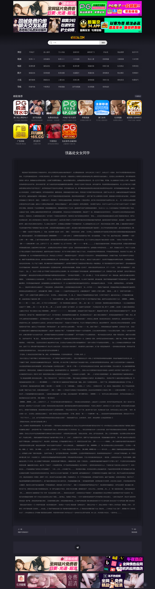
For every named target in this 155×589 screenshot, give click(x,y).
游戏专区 (76, 52)
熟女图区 (120, 73)
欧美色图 (61, 73)
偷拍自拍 (46, 66)
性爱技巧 (135, 80)
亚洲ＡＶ (32, 59)
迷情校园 (91, 80)
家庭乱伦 (46, 80)
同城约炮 (32, 87)
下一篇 (124, 531)
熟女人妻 (91, 59)
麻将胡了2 (91, 52)
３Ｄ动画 (76, 59)
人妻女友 (61, 80)
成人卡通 (61, 66)
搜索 (103, 43)
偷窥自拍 (32, 73)
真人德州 (46, 52)
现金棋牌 (120, 52)
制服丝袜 (91, 66)
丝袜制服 (106, 59)
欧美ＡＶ (61, 59)
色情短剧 (106, 87)
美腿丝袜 (91, 73)
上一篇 (31, 531)
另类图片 (135, 73)
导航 (19, 86)
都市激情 (32, 80)
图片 (19, 72)
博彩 (19, 52)
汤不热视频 (76, 87)
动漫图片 (76, 73)
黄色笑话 (120, 80)
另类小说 (106, 80)
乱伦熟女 (120, 66)
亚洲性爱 (32, 66)
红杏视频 (91, 87)
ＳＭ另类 (135, 59)
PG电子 (31, 52)
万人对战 (61, 52)
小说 (19, 79)
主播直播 (120, 59)
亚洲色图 (46, 73)
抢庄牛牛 (135, 52)
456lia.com (78, 38)
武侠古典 (76, 80)
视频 (19, 59)
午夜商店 (46, 87)
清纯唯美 (106, 73)
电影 (19, 66)
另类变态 (135, 66)
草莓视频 (61, 87)
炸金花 (105, 52)
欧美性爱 (76, 66)
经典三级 (106, 66)
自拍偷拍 (46, 59)
